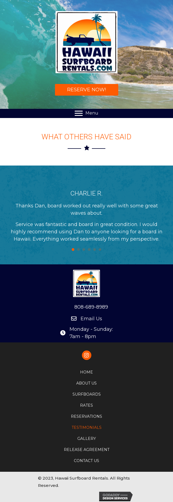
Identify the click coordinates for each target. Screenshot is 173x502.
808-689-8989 (91, 307)
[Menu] (86, 113)
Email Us (91, 319)
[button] (86, 90)
